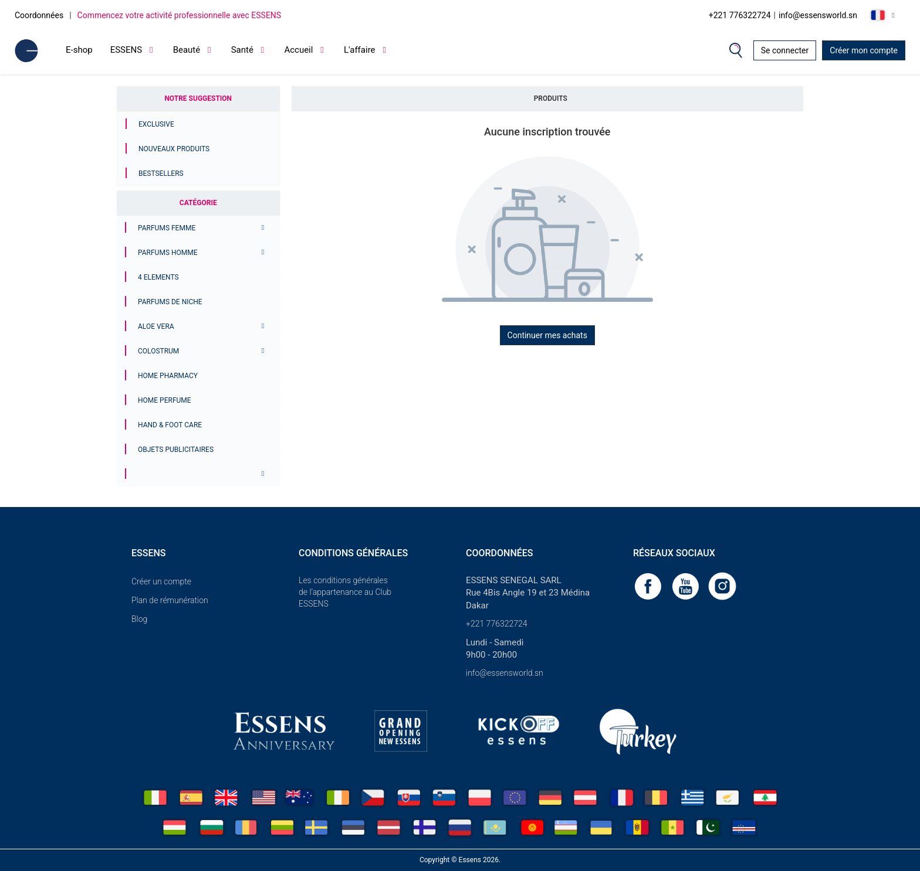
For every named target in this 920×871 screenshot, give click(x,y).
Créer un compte (161, 581)
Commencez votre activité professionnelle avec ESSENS (179, 15)
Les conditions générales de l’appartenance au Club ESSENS (345, 592)
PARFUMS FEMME (166, 228)
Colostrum (158, 351)
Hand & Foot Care (170, 425)
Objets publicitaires (176, 449)
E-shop (79, 50)
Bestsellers (161, 173)
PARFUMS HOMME (168, 253)
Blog (139, 619)
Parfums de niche (170, 302)
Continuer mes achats (547, 335)
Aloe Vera (156, 326)
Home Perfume (164, 400)
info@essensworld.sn (818, 15)
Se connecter (785, 50)
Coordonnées (39, 15)
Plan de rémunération (169, 600)
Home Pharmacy (168, 376)
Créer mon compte (864, 50)
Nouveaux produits (173, 149)
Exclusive (156, 124)
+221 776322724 (740, 15)
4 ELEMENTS (158, 277)
